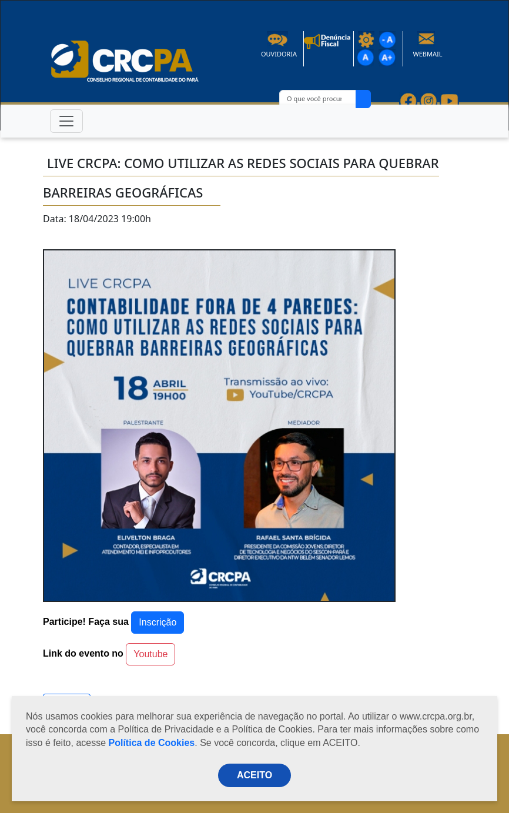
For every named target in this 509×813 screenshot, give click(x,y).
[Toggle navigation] (66, 121)
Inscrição (157, 622)
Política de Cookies (152, 743)
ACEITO (254, 775)
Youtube (150, 654)
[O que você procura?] (317, 99)
